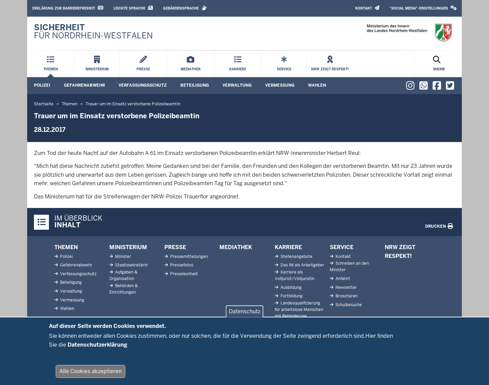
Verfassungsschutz (143, 85)
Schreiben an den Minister (349, 267)
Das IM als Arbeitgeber (301, 265)
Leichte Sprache (133, 8)
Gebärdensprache (185, 8)
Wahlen (317, 85)
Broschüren (346, 296)
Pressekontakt (183, 274)
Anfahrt (342, 278)
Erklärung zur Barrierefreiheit (67, 8)
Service (342, 247)
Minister (122, 256)
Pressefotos (181, 265)
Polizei (42, 85)
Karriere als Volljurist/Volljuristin (294, 275)
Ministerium (128, 247)
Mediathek (235, 247)
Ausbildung (290, 287)
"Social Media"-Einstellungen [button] (423, 8)
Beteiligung (194, 85)
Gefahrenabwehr (84, 85)
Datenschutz (244, 315)
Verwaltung (237, 85)
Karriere (288, 247)
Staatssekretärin (131, 265)
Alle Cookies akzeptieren (90, 375)
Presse (175, 247)
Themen (66, 247)
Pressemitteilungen (188, 256)
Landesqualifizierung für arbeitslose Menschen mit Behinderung (299, 309)
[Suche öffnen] (439, 64)
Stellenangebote (295, 256)
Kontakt (367, 8)
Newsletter (345, 287)
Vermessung (279, 85)
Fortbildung (291, 296)
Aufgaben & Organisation (123, 275)
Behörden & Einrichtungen (123, 289)
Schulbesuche (348, 305)
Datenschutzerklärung (97, 348)
